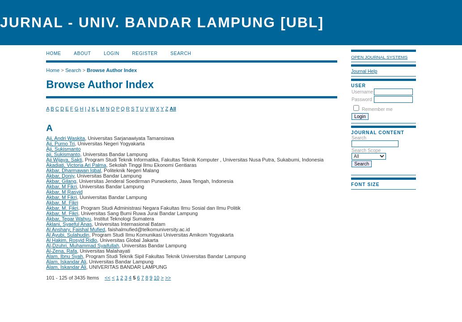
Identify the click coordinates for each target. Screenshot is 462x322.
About (82, 53)
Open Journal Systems (379, 57)
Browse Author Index (112, 70)
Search (180, 53)
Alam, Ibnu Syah (64, 256)
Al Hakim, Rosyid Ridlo (71, 240)
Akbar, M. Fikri (62, 202)
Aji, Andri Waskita (65, 138)
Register (144, 53)
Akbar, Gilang (61, 181)
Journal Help (364, 71)
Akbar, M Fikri (61, 186)
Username (362, 91)
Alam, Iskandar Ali (66, 261)
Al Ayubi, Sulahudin (67, 234)
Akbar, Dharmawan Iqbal (73, 170)
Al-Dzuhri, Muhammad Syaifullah (82, 245)
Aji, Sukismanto (63, 149)
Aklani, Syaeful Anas (69, 224)
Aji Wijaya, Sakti (64, 159)
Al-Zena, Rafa (61, 251)
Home (53, 53)
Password (362, 99)
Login (111, 53)
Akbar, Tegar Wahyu (68, 218)
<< (107, 277)
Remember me (377, 109)
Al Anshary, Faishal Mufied (75, 229)
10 (156, 277)
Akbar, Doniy (60, 175)
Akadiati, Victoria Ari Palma (76, 165)
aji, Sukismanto (63, 154)
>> (168, 277)
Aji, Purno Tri (60, 143)
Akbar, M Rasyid (64, 192)
